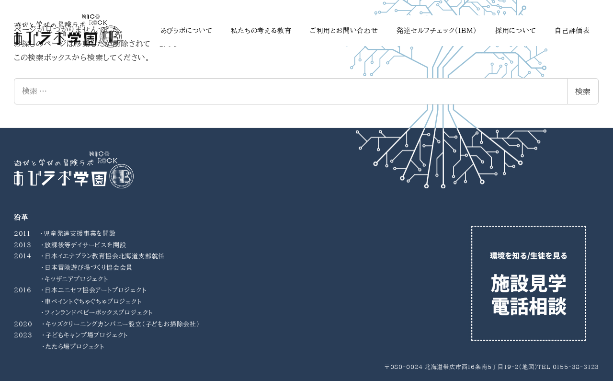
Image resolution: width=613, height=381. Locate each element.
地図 (528, 366)
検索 (582, 91)
